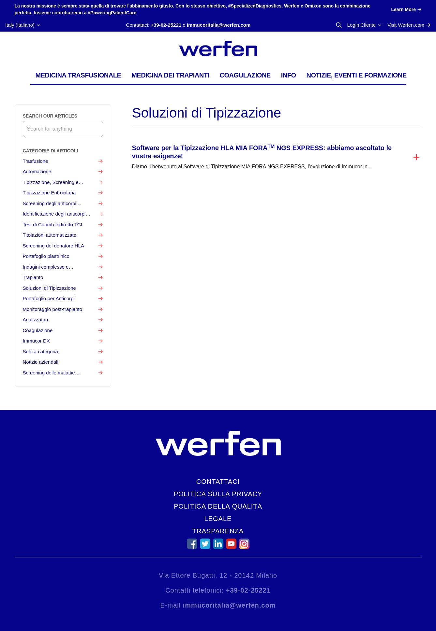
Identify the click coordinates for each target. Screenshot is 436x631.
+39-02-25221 (166, 25)
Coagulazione (244, 75)
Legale (218, 518)
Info (288, 75)
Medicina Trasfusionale (78, 75)
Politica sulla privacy (218, 494)
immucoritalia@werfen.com (219, 25)
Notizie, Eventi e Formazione (356, 75)
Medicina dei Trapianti (170, 75)
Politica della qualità (218, 506)
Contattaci (218, 481)
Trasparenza (218, 531)
